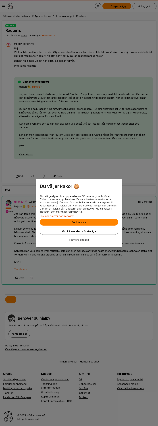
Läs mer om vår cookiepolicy (57, 216)
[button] (79, 239)
